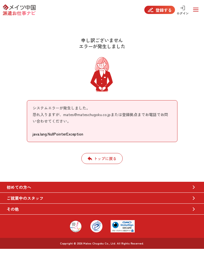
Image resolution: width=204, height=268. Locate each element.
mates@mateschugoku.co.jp (87, 114)
